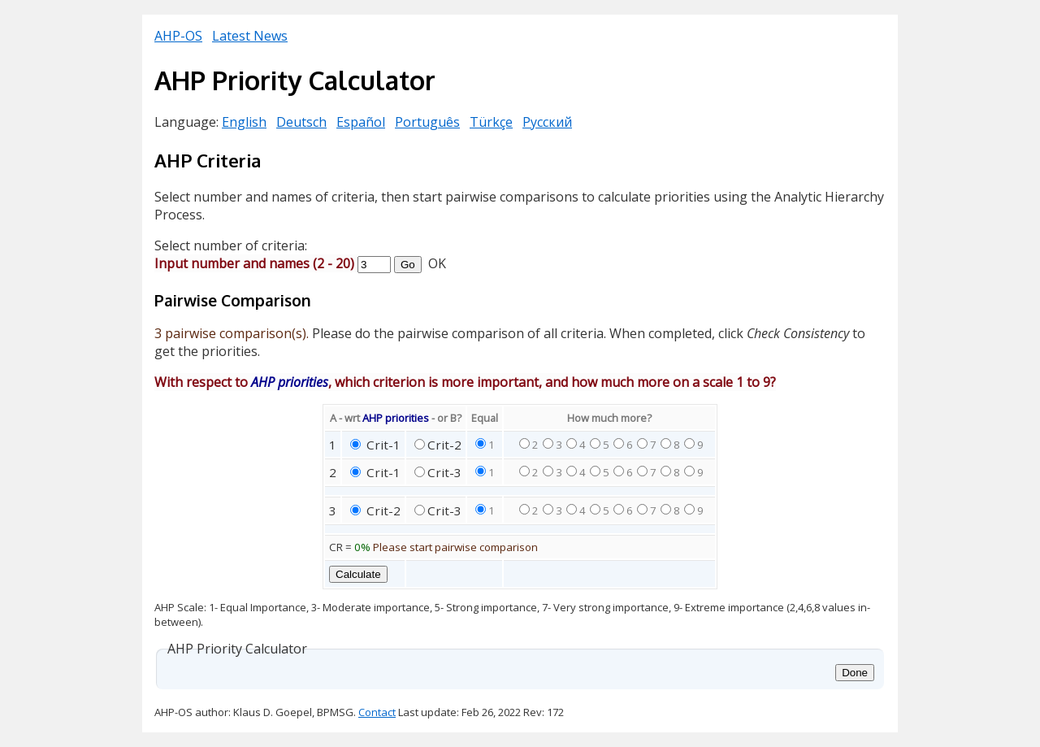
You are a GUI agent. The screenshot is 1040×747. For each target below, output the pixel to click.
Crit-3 (444, 472)
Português (427, 122)
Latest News (250, 36)
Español (360, 122)
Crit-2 (444, 444)
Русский (547, 122)
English (244, 122)
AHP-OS (178, 36)
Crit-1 (382, 444)
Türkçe (491, 122)
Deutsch (301, 122)
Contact (377, 712)
